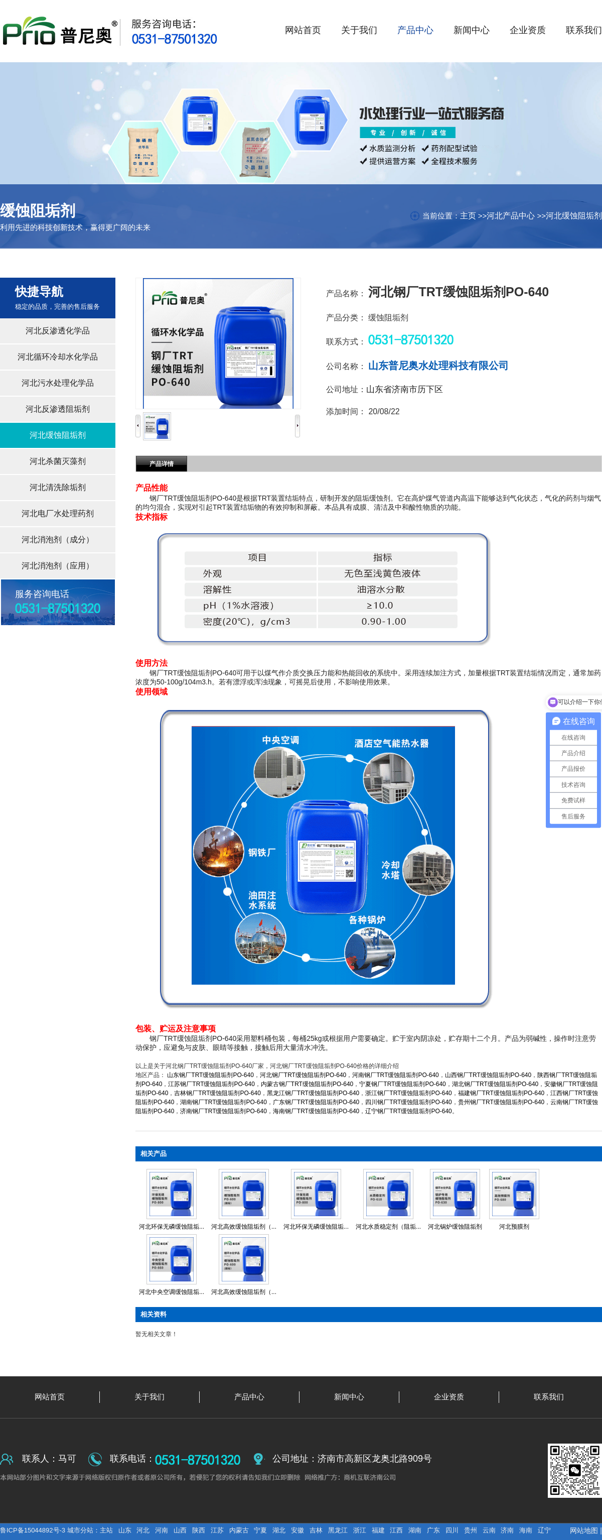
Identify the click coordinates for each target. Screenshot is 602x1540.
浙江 (359, 1530)
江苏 (217, 1530)
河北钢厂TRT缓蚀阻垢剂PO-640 (303, 1075)
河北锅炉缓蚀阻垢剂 (455, 1226)
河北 (142, 1530)
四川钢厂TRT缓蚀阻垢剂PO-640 (408, 1102)
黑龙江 (338, 1530)
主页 (468, 215)
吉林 (316, 1530)
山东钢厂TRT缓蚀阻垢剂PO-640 (210, 1075)
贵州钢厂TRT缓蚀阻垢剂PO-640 (501, 1102)
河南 (161, 1530)
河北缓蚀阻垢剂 (574, 215)
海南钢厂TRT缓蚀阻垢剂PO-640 (316, 1111)
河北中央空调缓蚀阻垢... (171, 1291)
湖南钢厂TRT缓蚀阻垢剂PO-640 (223, 1102)
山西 (180, 1530)
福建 (378, 1530)
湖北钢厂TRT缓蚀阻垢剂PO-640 (495, 1084)
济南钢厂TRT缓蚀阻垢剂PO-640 (223, 1111)
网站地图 (584, 1530)
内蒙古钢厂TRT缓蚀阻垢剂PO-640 (307, 1084)
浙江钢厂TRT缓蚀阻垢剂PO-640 (408, 1093)
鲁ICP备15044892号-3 (33, 1530)
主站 (106, 1530)
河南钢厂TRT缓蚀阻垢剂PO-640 (395, 1075)
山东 (124, 1530)
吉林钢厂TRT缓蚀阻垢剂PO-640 (217, 1093)
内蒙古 (239, 1530)
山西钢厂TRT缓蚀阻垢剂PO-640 (488, 1075)
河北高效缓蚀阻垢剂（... (243, 1226)
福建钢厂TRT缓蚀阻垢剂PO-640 (501, 1093)
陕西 (198, 1530)
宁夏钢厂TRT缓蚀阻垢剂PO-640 (402, 1084)
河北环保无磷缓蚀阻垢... (171, 1226)
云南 (489, 1530)
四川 (452, 1530)
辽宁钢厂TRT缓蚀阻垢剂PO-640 (408, 1111)
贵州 (470, 1530)
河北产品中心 (511, 215)
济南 (507, 1530)
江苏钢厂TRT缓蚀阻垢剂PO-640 (211, 1084)
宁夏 (260, 1530)
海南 (525, 1530)
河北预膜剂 (514, 1226)
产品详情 (161, 463)
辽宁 (544, 1530)
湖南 (414, 1530)
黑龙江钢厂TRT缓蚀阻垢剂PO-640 (313, 1093)
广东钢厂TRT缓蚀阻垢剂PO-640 (316, 1102)
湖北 (278, 1530)
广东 (433, 1530)
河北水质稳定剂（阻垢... (388, 1226)
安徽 (297, 1530)
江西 (396, 1530)
